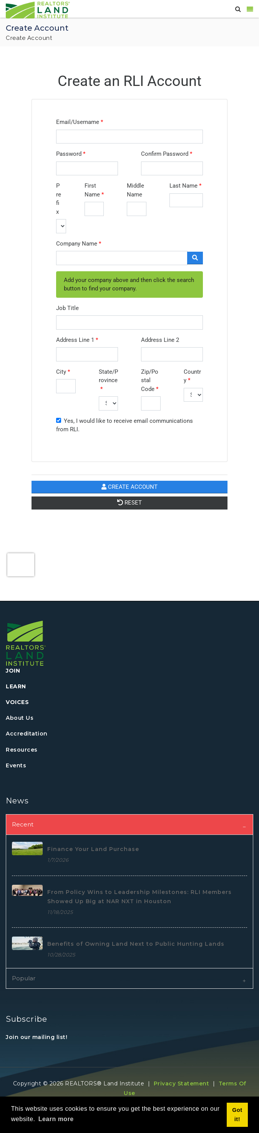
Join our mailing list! (36, 1037)
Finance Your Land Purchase (93, 849)
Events (16, 765)
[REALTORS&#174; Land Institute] (38, 9)
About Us (19, 717)
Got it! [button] (237, 1114)
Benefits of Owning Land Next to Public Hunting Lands (135, 943)
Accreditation (27, 733)
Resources (22, 749)
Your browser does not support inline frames (129, 325)
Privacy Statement (181, 1083)
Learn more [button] (56, 1119)
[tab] (129, 824)
